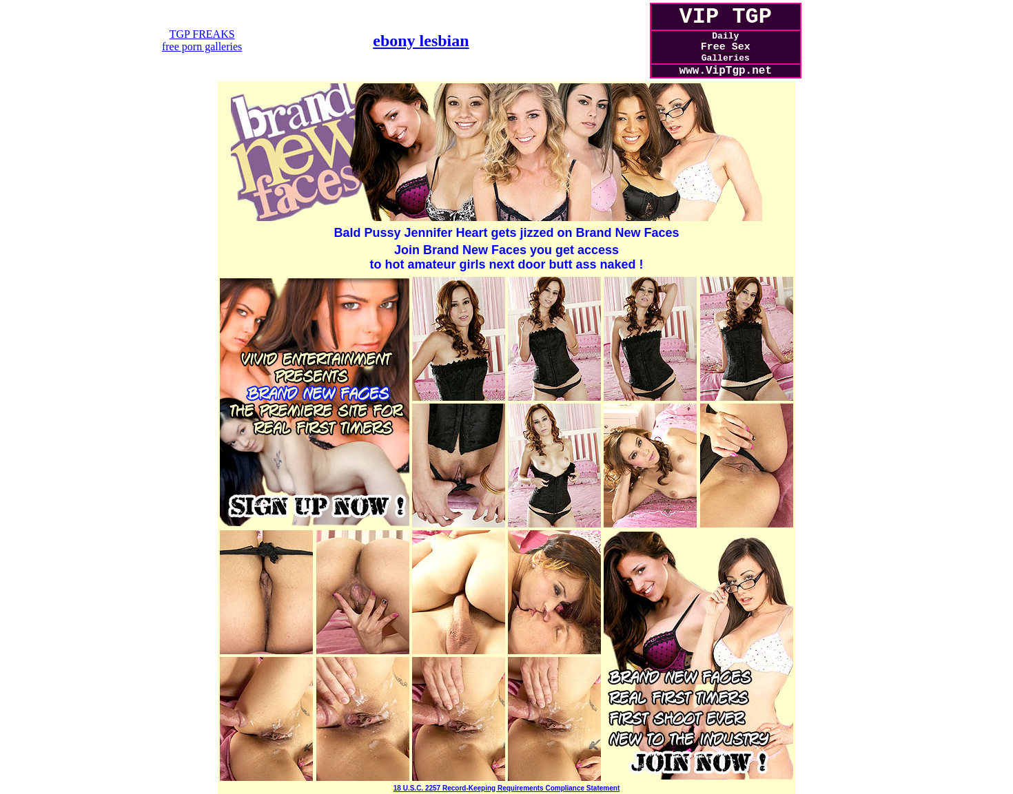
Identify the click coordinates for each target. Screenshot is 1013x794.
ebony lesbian (421, 41)
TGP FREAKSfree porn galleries (202, 40)
